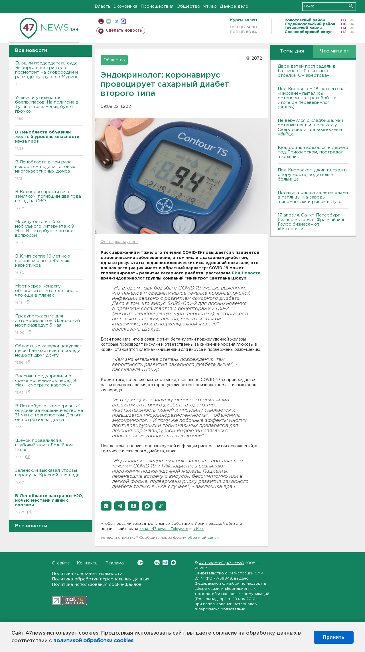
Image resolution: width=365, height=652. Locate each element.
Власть (102, 6)
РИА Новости (246, 273)
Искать (351, 6)
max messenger (123, 21)
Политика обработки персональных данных (100, 579)
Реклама (114, 563)
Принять (333, 637)
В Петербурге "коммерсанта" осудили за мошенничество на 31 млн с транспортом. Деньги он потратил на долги (49, 417)
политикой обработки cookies (93, 641)
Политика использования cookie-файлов (96, 584)
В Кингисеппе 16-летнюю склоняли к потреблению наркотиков (49, 264)
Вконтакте (140, 562)
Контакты (87, 563)
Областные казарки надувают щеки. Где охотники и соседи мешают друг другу (49, 354)
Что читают (334, 51)
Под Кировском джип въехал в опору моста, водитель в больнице (312, 174)
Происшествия (157, 6)
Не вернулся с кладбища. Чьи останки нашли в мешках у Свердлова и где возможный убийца (310, 127)
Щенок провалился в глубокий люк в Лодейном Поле (49, 449)
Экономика (125, 6)
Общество (188, 6)
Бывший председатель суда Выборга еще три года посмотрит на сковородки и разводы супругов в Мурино (49, 74)
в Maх (198, 528)
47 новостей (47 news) (221, 563)
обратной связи (203, 537)
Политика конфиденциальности (87, 574)
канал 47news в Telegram (163, 528)
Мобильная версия (101, 21)
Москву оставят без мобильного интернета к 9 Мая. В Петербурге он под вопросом (49, 232)
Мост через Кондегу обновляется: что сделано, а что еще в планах (49, 294)
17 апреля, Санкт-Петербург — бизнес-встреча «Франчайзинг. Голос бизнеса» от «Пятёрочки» (312, 222)
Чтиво (210, 6)
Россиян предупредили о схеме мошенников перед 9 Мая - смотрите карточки (49, 384)
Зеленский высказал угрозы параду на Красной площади (49, 477)
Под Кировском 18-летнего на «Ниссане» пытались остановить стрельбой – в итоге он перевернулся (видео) (311, 98)
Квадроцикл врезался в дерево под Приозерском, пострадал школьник (313, 152)
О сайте (61, 563)
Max (173, 562)
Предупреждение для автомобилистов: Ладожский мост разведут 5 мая (49, 324)
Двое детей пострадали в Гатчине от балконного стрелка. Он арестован (307, 70)
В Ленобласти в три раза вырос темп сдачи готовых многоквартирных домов (49, 170)
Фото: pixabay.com (119, 242)
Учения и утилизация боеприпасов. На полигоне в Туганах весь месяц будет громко (49, 108)
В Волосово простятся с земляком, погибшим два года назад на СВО (49, 200)
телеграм (116, 21)
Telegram (165, 562)
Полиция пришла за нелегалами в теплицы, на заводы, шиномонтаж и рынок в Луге (313, 197)
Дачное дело (234, 6)
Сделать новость (124, 30)
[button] (106, 506)
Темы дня (292, 51)
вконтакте (108, 21)
